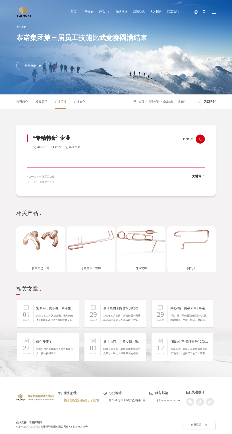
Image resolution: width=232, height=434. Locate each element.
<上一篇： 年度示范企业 (41, 176)
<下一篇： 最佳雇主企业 (41, 182)
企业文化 (79, 101)
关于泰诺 (154, 101)
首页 (141, 101)
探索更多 (32, 65)
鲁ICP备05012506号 (77, 426)
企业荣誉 (60, 101)
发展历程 (41, 101)
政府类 (182, 101)
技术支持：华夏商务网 (29, 422)
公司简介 (22, 101)
